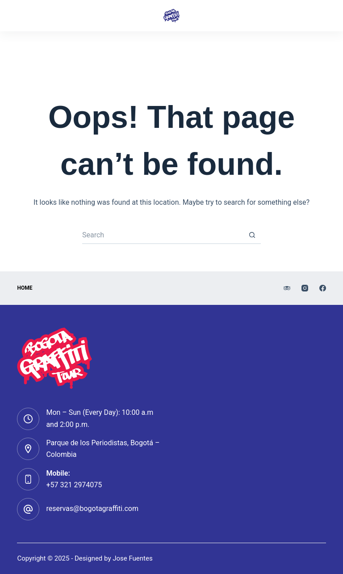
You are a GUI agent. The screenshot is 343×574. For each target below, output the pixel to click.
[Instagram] (171, 49)
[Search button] (252, 235)
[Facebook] (201, 49)
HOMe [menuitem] (24, 288)
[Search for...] (162, 235)
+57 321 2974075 (74, 485)
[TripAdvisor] (141, 49)
